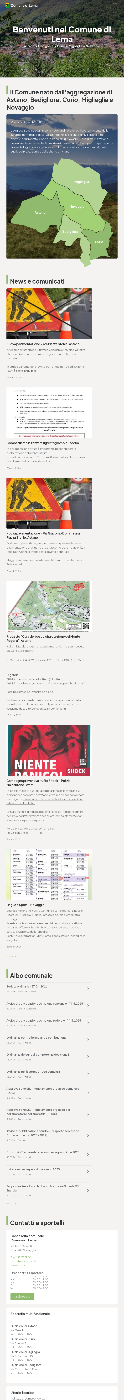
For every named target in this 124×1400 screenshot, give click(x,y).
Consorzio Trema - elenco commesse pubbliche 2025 (83, 797)
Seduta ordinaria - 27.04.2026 (26, 706)
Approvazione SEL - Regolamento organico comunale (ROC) (29, 772)
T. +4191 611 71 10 (16, 1307)
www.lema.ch (19, 900)
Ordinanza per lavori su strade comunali (84, 750)
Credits (10, 1383)
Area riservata (13, 1386)
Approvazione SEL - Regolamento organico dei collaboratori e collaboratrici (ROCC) (87, 774)
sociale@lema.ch (17, 1311)
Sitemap (11, 1380)
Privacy (10, 1374)
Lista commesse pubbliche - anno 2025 (29, 823)
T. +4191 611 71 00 (20, 892)
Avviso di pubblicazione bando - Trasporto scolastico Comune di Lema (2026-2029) (28, 799)
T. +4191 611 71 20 (74, 1269)
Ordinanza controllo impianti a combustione (84, 729)
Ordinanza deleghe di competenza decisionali (22, 750)
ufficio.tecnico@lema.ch (26, 1053)
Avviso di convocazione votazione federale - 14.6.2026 (29, 729)
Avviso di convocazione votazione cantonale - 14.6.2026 (87, 708)
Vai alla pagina (22, 932)
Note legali (12, 1377)
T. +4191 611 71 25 (20, 1049)
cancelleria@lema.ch (23, 896)
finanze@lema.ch (75, 1273)
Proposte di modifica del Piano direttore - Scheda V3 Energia (85, 823)
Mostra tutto (13, 675)
